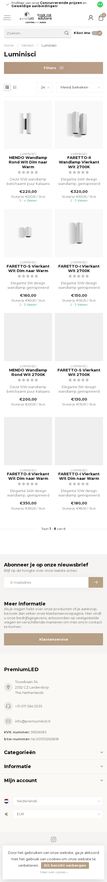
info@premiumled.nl (32, 721)
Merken (28, 45)
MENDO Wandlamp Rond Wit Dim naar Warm (28, 162)
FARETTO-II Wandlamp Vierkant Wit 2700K (79, 162)
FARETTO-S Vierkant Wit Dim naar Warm (28, 268)
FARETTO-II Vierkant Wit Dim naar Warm (28, 476)
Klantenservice (53, 639)
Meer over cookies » (54, 872)
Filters (53, 68)
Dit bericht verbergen (65, 865)
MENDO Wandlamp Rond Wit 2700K (28, 372)
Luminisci (49, 45)
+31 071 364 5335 (28, 706)
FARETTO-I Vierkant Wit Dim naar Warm (79, 476)
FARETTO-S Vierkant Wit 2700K (78, 372)
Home (9, 45)
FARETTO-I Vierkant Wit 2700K (79, 268)
